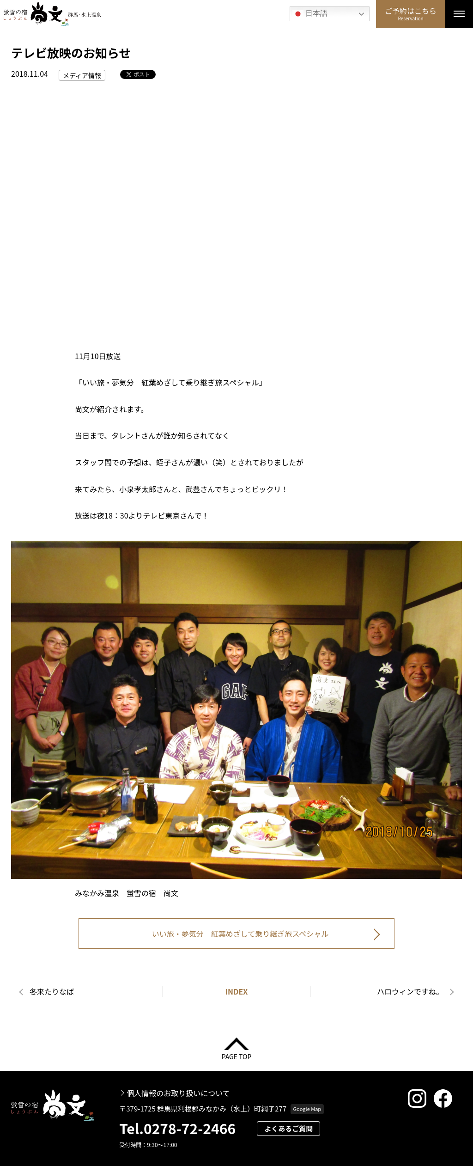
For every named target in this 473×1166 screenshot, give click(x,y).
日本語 (309, 13)
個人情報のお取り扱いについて (178, 1093)
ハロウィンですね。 (410, 991)
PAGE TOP (237, 1056)
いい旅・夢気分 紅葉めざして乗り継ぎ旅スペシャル (240, 933)
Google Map (307, 1108)
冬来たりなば (52, 991)
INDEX (236, 991)
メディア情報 (82, 75)
